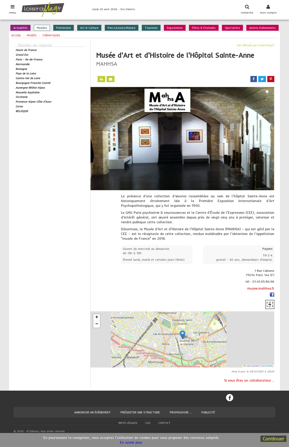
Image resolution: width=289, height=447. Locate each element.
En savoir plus (131, 442)
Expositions (175, 28)
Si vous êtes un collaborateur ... (249, 380)
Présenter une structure (140, 412)
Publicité (208, 412)
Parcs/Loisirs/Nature (121, 28)
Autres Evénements (262, 28)
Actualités (20, 28)
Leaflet (247, 366)
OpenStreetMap (267, 366)
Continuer (273, 439)
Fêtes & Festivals (204, 28)
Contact (164, 422)
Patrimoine (63, 28)
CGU (147, 422)
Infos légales (128, 422)
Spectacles (232, 28)
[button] (182, 334)
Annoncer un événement (92, 412)
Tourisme (151, 28)
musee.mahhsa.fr (260, 288)
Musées (42, 28)
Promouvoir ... (180, 412)
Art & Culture (89, 28)
